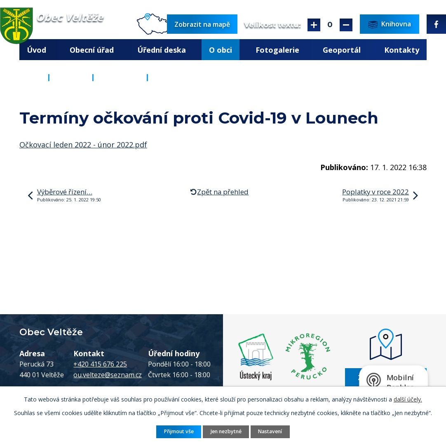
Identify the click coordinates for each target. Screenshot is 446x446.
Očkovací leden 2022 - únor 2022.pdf (83, 144)
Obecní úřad (92, 50)
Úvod (36, 50)
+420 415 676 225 (100, 364)
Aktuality (120, 77)
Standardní (330, 25)
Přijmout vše (179, 431)
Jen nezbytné (226, 431)
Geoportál (342, 50)
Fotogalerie (277, 50)
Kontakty (401, 50)
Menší (346, 25)
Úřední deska (161, 50)
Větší (314, 25)
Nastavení (270, 431)
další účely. (408, 399)
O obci (220, 50)
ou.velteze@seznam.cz (107, 374)
